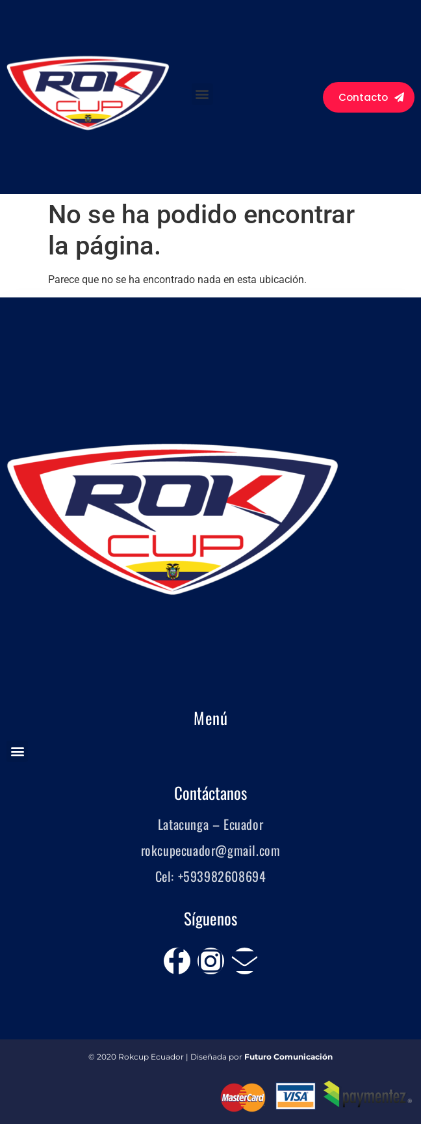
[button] (202, 94)
